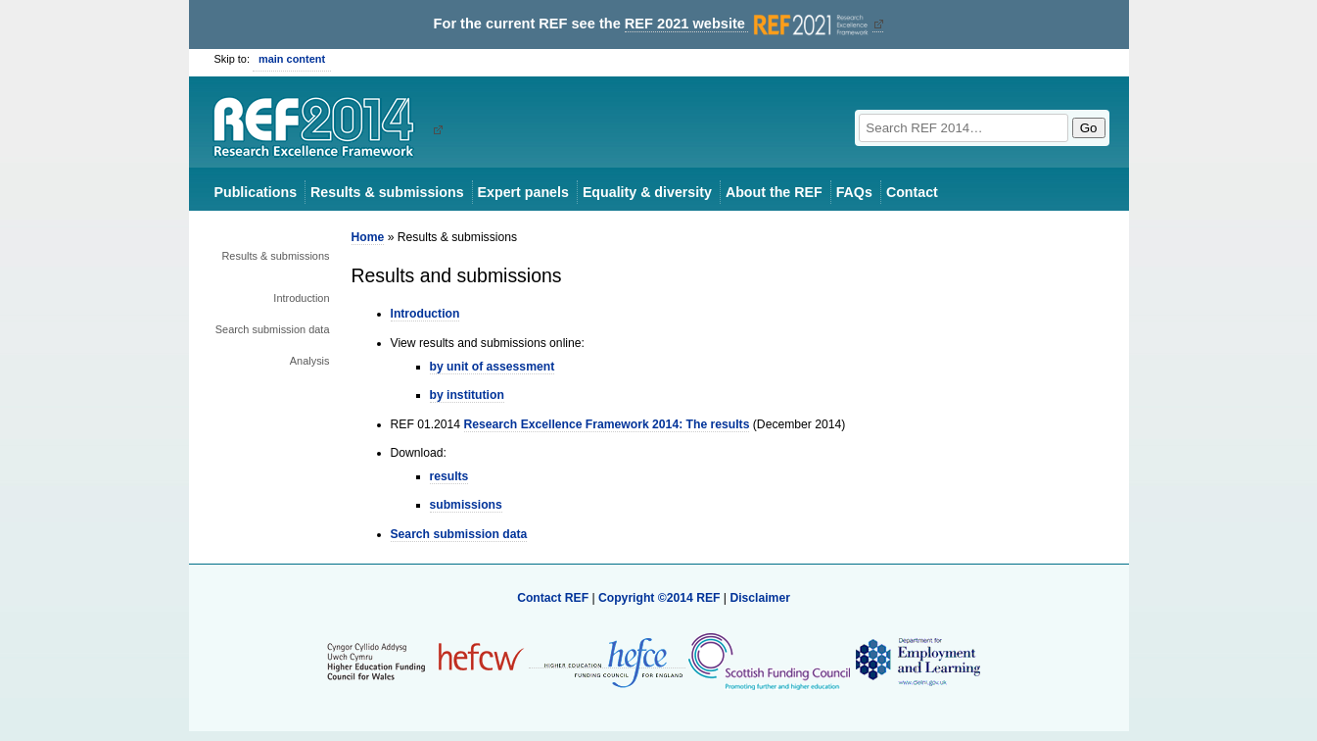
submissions (466, 505)
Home (368, 237)
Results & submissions (386, 192)
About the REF (774, 192)
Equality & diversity (647, 192)
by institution (467, 395)
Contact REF (552, 598)
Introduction (301, 298)
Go (1089, 128)
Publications (256, 192)
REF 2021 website (748, 24)
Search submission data (272, 329)
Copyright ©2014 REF (661, 598)
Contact (912, 192)
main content (292, 59)
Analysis (310, 361)
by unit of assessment (492, 366)
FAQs (854, 192)
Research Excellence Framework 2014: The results (607, 424)
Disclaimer (759, 598)
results (449, 476)
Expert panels (523, 192)
